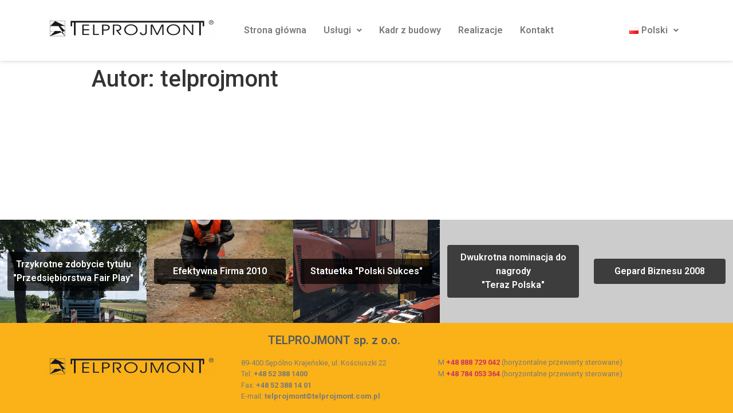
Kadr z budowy (410, 30)
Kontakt (537, 30)
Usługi (343, 30)
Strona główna (275, 30)
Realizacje (480, 30)
